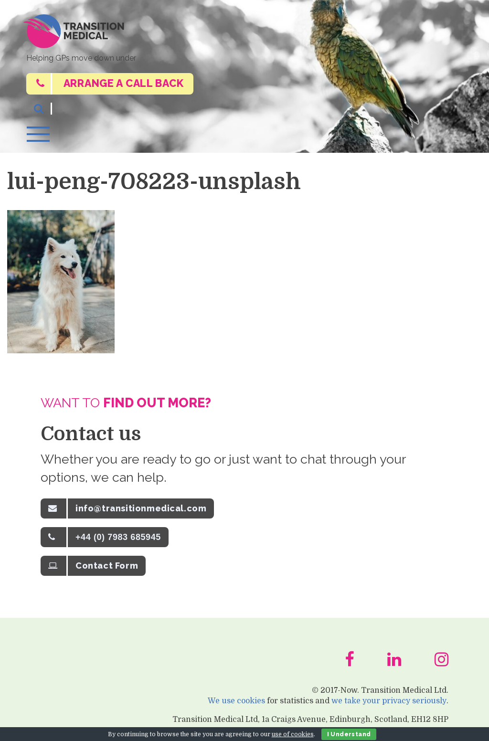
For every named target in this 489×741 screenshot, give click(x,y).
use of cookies (293, 734)
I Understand (349, 734)
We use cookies (237, 705)
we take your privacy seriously (389, 705)
